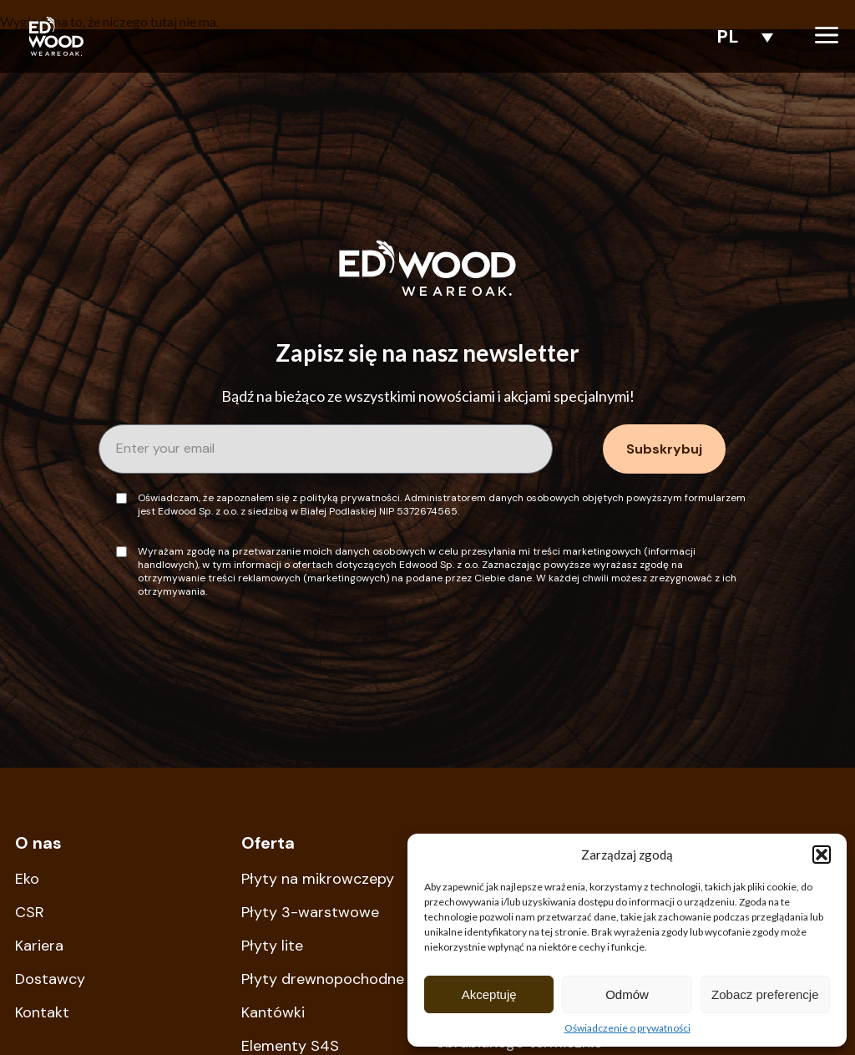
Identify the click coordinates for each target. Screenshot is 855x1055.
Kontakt (42, 1012)
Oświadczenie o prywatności (627, 1028)
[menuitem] (741, 36)
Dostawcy (50, 979)
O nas (38, 843)
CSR (29, 912)
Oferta (268, 843)
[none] (741, 36)
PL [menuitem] (727, 36)
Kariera (39, 945)
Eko (27, 878)
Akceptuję (489, 994)
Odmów (627, 994)
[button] (821, 854)
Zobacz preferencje (764, 994)
